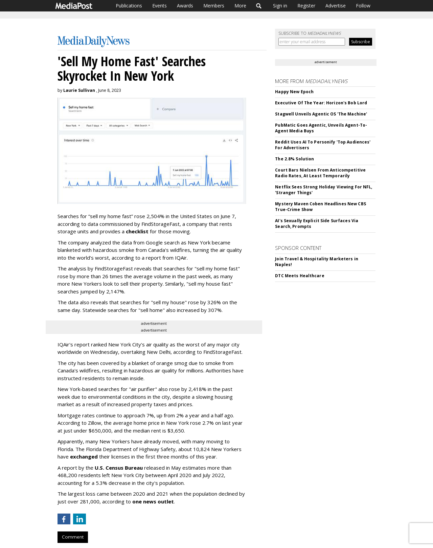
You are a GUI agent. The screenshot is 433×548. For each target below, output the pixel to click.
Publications (129, 5)
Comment (73, 537)
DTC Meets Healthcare (299, 276)
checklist (137, 231)
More (240, 5)
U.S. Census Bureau (119, 467)
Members (213, 5)
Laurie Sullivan (79, 90)
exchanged (84, 456)
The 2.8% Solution (294, 159)
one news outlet (153, 501)
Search (259, 5)
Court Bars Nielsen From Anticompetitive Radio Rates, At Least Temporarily (320, 173)
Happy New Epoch (294, 92)
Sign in (280, 5)
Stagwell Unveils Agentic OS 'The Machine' (321, 114)
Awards (185, 5)
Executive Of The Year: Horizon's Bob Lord (321, 103)
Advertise (335, 5)
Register (306, 5)
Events (159, 5)
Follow (363, 5)
